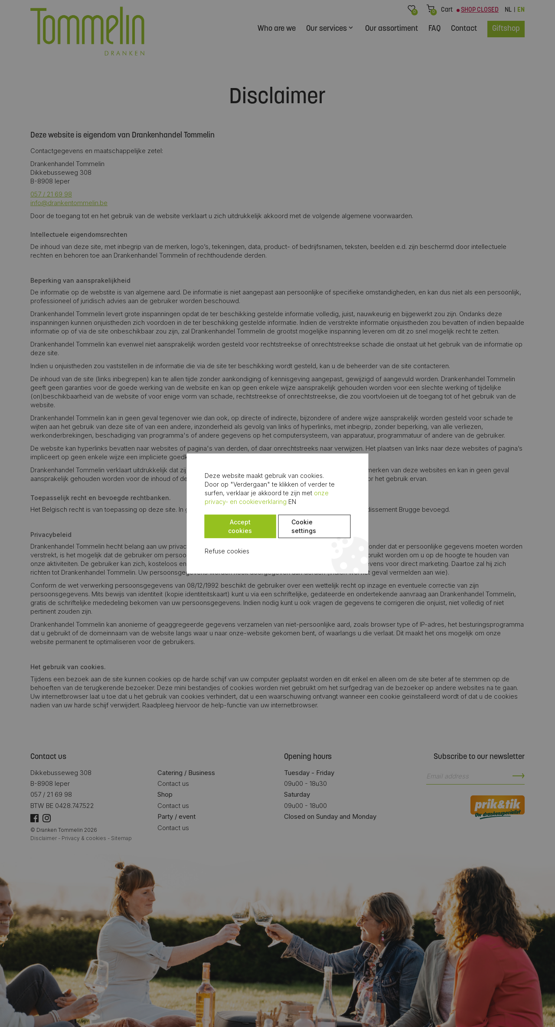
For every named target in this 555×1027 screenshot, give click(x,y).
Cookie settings (273, 522)
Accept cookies (197, 522)
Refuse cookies (182, 542)
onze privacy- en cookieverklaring (222, 501)
